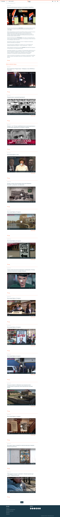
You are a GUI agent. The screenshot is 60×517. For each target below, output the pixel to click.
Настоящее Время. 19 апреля (12, 301)
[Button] (8, 60)
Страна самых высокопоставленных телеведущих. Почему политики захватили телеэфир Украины (24, 274)
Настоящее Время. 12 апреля (12, 359)
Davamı (22, 502)
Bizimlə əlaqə (8, 512)
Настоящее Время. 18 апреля (12, 330)
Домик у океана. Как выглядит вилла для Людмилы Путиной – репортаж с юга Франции (22, 187)
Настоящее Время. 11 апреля (12, 419)
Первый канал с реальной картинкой (14, 100)
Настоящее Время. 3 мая (12, 157)
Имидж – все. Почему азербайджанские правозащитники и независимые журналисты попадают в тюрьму (25, 130)
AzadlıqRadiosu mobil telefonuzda (10, 509)
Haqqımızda (7, 508)
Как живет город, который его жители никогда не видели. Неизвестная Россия (21, 449)
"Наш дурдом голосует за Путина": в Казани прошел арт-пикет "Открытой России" (21, 478)
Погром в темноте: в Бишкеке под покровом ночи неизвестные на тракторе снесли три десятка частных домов (26, 390)
